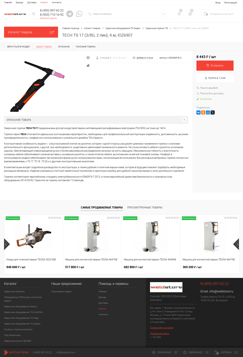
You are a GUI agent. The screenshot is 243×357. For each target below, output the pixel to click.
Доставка (31, 2)
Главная (8, 2)
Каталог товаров (31, 32)
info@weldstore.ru (221, 291)
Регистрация (230, 2)
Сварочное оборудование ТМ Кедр (21, 318)
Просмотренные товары (144, 207)
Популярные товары (61, 291)
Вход (217, 2)
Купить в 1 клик (215, 78)
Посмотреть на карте (161, 327)
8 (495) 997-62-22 (42, 352)
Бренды (19, 2)
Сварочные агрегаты (14, 291)
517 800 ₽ (74, 267)
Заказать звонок (48, 18)
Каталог (44, 2)
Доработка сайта (159, 333)
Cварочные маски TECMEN (17, 341)
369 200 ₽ (192, 267)
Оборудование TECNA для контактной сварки (23, 299)
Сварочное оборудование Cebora (20, 306)
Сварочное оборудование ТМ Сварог (22, 323)
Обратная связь (16, 352)
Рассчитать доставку (210, 93)
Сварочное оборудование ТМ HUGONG (23, 312)
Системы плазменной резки (18, 329)
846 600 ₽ (15, 267)
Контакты (56, 2)
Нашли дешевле (207, 88)
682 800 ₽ (133, 267)
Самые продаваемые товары (102, 207)
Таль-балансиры (12, 335)
